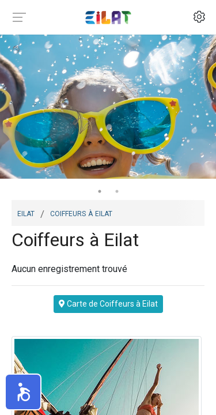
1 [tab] (99, 191)
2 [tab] (117, 191)
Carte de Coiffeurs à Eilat (108, 303)
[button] (23, 392)
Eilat (26, 212)
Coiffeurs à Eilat (81, 212)
